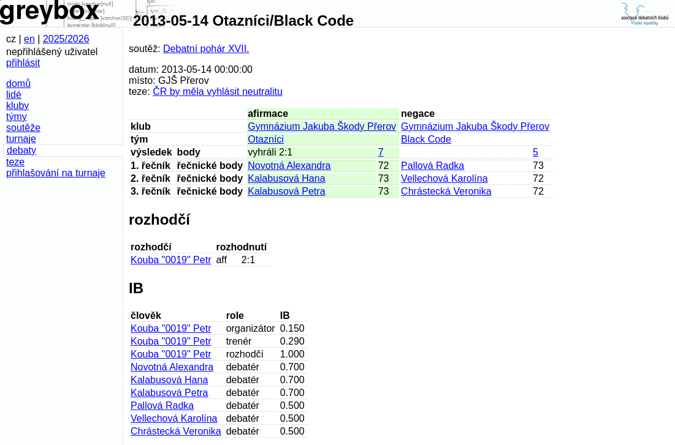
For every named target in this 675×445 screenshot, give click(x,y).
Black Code (426, 139)
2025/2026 (66, 39)
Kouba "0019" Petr (171, 260)
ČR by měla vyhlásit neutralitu (218, 91)
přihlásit (23, 63)
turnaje (21, 138)
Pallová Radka (432, 165)
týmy (16, 116)
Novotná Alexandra (289, 165)
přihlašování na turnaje (55, 173)
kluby (17, 105)
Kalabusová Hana (286, 178)
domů (18, 83)
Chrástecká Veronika (446, 191)
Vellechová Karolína (444, 178)
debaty (21, 150)
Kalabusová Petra (286, 191)
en (29, 39)
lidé (13, 94)
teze (15, 162)
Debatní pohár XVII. (206, 48)
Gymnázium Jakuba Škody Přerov (322, 126)
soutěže (23, 127)
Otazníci (266, 139)
